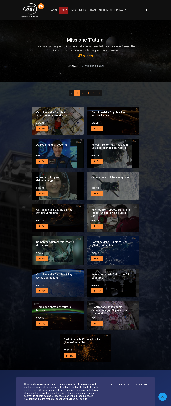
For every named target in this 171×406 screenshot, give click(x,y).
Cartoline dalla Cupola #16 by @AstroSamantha (109, 243)
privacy (121, 10)
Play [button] (42, 129)
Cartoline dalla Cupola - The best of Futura (108, 114)
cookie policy (31, 390)
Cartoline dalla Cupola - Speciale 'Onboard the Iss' (52, 114)
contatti (109, 10)
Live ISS (82, 10)
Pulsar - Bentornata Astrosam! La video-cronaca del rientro (109, 146)
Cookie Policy (120, 385)
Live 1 (63, 10)
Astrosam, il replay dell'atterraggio (47, 179)
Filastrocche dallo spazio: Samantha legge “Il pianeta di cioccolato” (109, 310)
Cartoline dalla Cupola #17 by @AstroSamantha (54, 211)
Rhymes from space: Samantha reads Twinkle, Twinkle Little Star (110, 213)
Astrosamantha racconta (51, 144)
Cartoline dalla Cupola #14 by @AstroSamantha (82, 341)
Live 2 (73, 10)
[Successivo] (99, 93)
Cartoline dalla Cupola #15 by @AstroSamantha (54, 276)
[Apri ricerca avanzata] (146, 10)
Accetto (141, 385)
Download (95, 10)
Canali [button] (54, 10)
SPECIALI (73, 66)
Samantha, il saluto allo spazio (110, 177)
